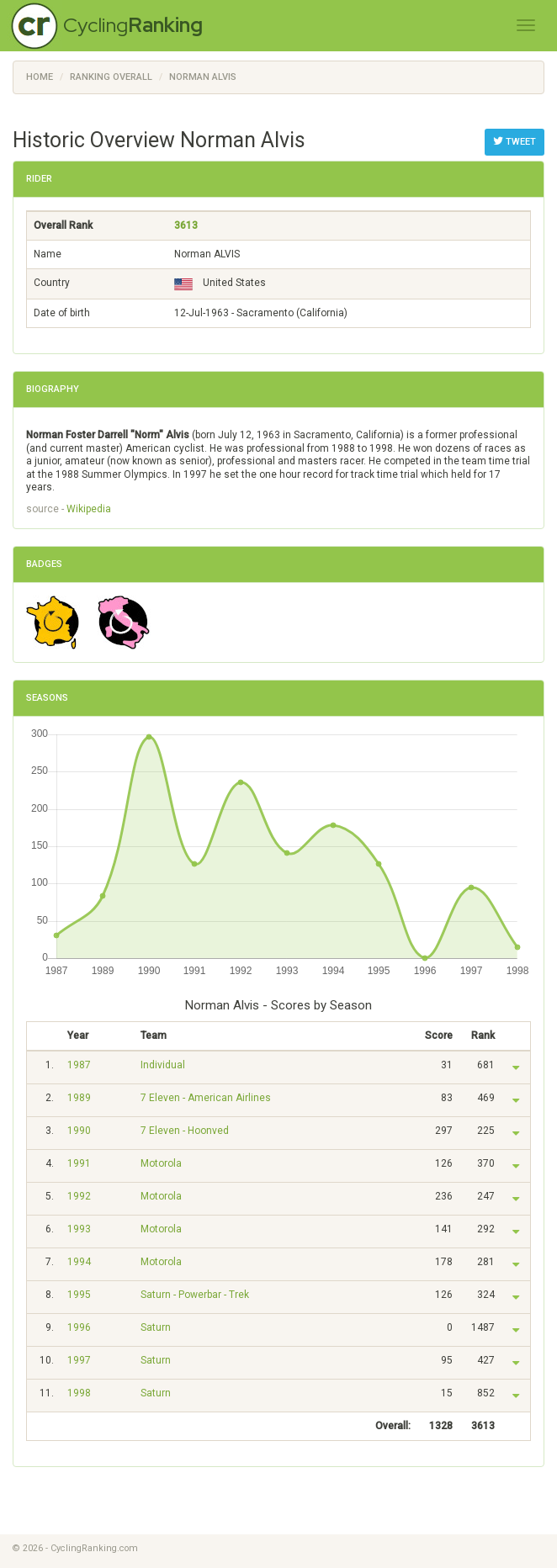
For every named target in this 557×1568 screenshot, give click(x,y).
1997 (79, 1360)
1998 (79, 1393)
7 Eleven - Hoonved (185, 1130)
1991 (79, 1163)
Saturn (156, 1327)
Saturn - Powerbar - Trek (195, 1294)
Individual (163, 1065)
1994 (79, 1262)
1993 (79, 1229)
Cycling (133, 25)
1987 (79, 1065)
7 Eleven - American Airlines (206, 1098)
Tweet (514, 141)
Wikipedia (88, 509)
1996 (79, 1327)
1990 (79, 1130)
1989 (79, 1098)
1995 (79, 1294)
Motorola (161, 1163)
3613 (186, 225)
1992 (79, 1196)
